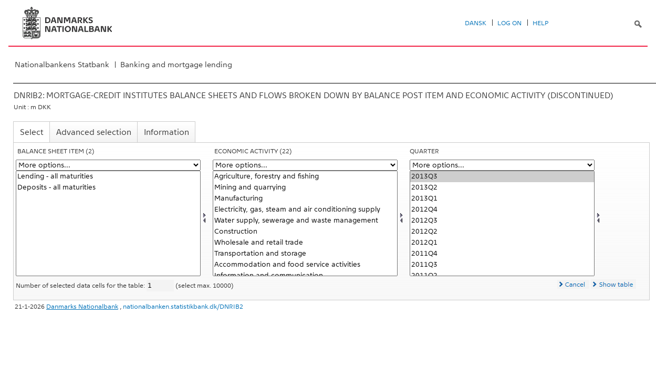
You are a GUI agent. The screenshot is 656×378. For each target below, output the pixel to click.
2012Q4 (502, 209)
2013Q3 (502, 176)
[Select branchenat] (305, 223)
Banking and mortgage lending (176, 64)
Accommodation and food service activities (305, 264)
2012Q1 (502, 242)
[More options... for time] (502, 165)
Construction (305, 231)
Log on (509, 23)
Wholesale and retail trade (305, 242)
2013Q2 (502, 187)
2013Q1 (502, 198)
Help (540, 23)
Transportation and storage (305, 253)
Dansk (475, 23)
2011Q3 (502, 264)
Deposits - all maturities (108, 187)
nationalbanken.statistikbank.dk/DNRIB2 (183, 306)
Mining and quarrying (305, 187)
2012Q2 (502, 231)
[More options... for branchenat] (305, 165)
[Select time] (502, 223)
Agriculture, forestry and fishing (305, 176)
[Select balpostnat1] (108, 223)
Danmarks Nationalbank (82, 306)
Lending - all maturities (108, 176)
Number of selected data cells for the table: (81, 285)
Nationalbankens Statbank (62, 64)
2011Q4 (502, 253)
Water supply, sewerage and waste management (305, 220)
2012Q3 (502, 220)
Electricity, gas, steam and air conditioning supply (305, 209)
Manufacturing (305, 198)
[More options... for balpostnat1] (108, 165)
